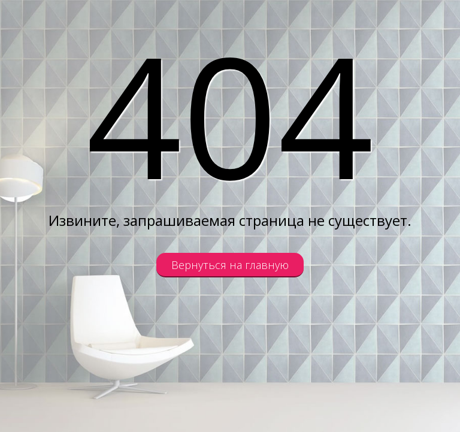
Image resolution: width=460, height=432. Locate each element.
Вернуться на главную (230, 265)
